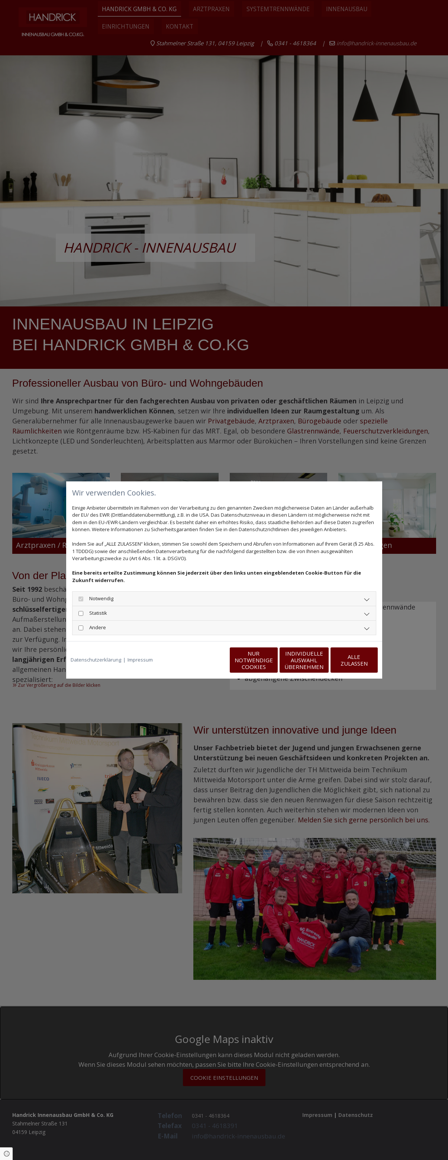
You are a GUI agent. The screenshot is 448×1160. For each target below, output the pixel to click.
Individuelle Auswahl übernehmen (272, 660)
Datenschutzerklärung (96, 659)
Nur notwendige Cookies (202, 660)
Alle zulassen (343, 660)
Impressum (140, 659)
